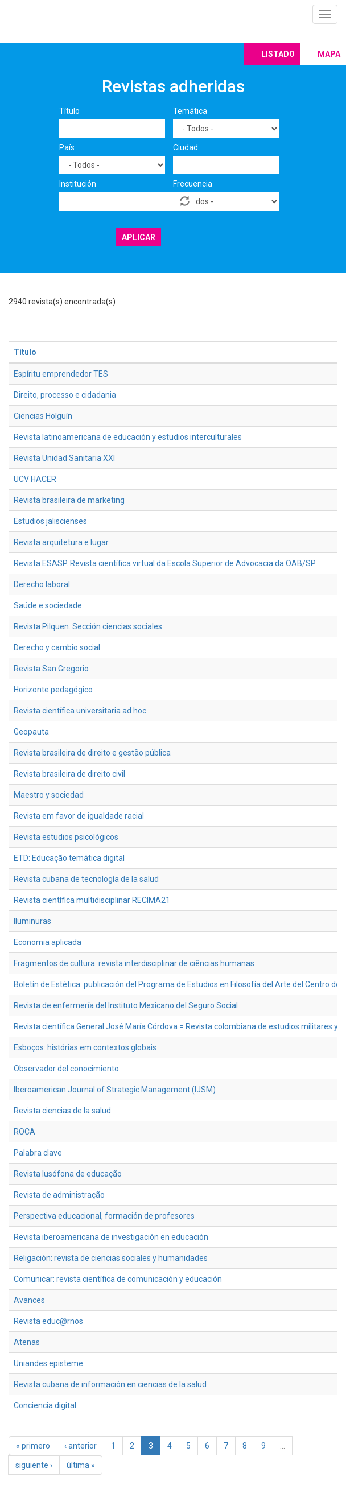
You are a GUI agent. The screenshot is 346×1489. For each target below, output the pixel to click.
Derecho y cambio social (57, 647)
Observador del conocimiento (66, 1068)
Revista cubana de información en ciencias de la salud (110, 1384)
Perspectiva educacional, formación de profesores (104, 1215)
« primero (33, 1445)
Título (69, 111)
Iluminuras (32, 921)
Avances (29, 1300)
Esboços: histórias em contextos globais (85, 1047)
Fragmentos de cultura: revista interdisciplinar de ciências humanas (134, 963)
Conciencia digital (45, 1405)
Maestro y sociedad (49, 794)
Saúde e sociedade (48, 605)
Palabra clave (38, 1152)
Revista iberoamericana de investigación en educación (111, 1236)
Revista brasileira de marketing (69, 500)
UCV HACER (35, 479)
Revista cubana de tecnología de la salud (86, 879)
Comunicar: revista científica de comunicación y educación (118, 1279)
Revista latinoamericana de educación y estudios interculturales (128, 437)
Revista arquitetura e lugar (61, 542)
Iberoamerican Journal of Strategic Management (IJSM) (115, 1089)
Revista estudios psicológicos (66, 837)
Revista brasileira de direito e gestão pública (92, 752)
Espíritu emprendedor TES (61, 373)
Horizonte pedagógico (53, 689)
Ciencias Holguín (43, 415)
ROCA (24, 1131)
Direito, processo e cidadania (65, 394)
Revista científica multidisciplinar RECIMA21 (92, 900)
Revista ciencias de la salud (62, 1110)
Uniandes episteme (48, 1363)
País (67, 147)
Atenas (27, 1342)
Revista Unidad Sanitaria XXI (64, 458)
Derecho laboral (42, 584)
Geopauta (31, 731)
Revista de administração (59, 1194)
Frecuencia (192, 183)
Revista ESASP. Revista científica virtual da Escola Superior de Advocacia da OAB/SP (165, 563)
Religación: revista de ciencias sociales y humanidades (111, 1258)
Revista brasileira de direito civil (69, 773)
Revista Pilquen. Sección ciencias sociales (88, 626)
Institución (77, 183)
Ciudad (185, 147)
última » (81, 1465)
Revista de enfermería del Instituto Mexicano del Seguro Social (126, 1005)
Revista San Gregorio (51, 668)
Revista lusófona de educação (68, 1173)
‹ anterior (80, 1445)
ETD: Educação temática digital (69, 858)
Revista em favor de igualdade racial (79, 815)
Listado (278, 54)
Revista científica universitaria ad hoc (80, 710)
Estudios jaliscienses (50, 521)
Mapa (329, 54)
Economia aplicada (47, 942)
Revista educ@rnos (48, 1321)
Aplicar (138, 237)
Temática (190, 111)
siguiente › (33, 1465)
